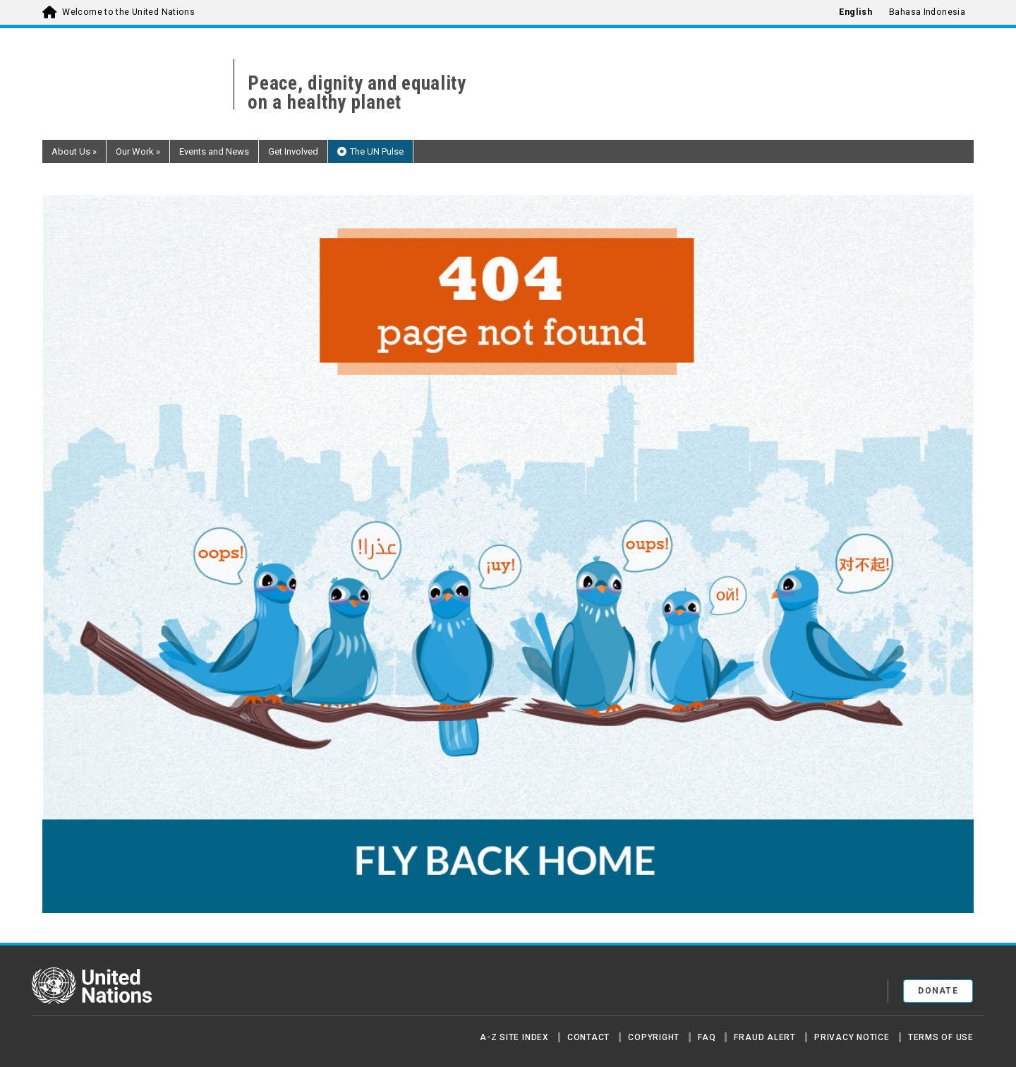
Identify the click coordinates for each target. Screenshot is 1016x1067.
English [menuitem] (855, 12)
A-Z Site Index (514, 1037)
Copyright (653, 1037)
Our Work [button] (138, 151)
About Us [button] (74, 151)
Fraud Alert (764, 1037)
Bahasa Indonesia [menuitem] (927, 12)
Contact (588, 1037)
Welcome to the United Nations (128, 12)
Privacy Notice (852, 1037)
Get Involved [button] (293, 151)
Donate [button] (938, 991)
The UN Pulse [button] (377, 151)
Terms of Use (941, 1037)
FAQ (706, 1037)
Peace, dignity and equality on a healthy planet (357, 93)
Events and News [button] (214, 151)
